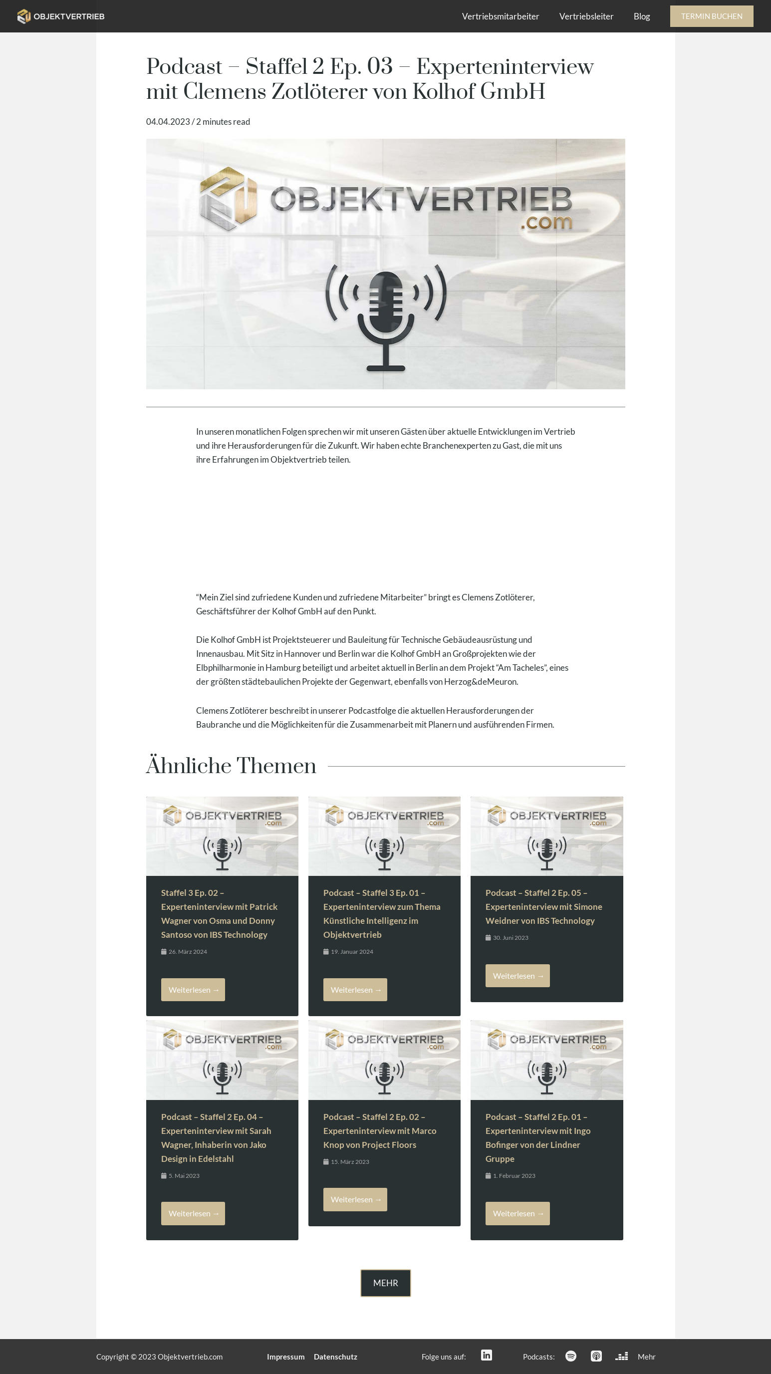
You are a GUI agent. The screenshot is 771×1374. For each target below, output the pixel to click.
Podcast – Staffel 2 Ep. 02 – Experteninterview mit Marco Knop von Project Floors (380, 1131)
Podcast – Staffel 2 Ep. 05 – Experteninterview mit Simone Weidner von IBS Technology (544, 906)
